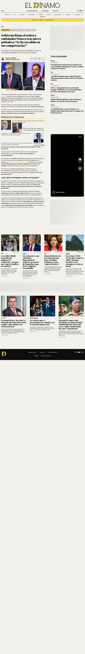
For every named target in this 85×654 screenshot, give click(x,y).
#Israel (33, 30)
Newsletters (55, 10)
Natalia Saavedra (69, 276)
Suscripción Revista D (32, 10)
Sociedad (77, 14)
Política (7, 14)
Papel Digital (45, 10)
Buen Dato (42, 16)
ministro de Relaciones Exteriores (18, 162)
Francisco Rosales (10, 58)
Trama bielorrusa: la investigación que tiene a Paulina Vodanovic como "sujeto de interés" (52, 260)
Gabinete (41, 20)
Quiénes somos (32, 352)
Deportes (68, 14)
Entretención (57, 14)
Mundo (48, 14)
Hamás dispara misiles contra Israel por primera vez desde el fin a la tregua (66, 100)
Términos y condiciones (46, 355)
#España (27, 30)
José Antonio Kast (50, 20)
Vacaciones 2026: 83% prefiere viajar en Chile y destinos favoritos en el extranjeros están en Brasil (74, 261)
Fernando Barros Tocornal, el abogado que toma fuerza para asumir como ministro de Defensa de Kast (13, 323)
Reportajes (32, 14)
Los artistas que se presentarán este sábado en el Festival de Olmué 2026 (42, 322)
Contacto (42, 352)
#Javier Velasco (6, 30)
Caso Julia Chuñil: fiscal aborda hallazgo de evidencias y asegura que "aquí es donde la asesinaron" (10, 261)
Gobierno (3, 96)
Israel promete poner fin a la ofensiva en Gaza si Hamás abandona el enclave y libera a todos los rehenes (67, 66)
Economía (22, 14)
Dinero (68, 253)
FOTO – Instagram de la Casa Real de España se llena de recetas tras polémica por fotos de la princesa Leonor (66, 90)
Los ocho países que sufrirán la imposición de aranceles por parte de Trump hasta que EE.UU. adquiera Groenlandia (31, 262)
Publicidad (36, 355)
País (14, 14)
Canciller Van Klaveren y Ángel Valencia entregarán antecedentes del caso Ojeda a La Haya (67, 78)
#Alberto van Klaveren (17, 30)
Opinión (41, 14)
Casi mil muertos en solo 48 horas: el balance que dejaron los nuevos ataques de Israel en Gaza (67, 111)
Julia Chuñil (34, 20)
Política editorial (52, 352)
